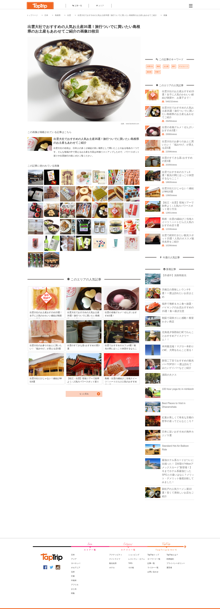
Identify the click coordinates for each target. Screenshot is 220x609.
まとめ (74, 589)
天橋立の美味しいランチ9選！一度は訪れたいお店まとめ (178, 293)
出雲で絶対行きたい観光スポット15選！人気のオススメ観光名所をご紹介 (178, 238)
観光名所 (113, 563)
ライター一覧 (152, 568)
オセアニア (75, 568)
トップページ (32, 15)
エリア (100, 6)
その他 (131, 568)
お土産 (166, 66)
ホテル (112, 568)
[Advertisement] (169, 39)
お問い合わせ (152, 572)
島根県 (58, 15)
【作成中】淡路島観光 (174, 275)
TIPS (130, 563)
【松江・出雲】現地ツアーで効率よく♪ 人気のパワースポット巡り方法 (178, 205)
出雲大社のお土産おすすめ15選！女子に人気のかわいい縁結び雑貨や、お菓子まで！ (178, 94)
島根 (158, 66)
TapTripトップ (153, 555)
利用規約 (170, 559)
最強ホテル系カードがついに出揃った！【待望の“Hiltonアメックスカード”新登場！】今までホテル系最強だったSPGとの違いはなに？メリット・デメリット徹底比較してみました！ (178, 471)
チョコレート (183, 66)
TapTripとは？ (172, 555)
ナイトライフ (114, 559)
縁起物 (149, 72)
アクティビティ (115, 555)
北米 (73, 572)
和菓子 (157, 72)
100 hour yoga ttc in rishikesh (178, 389)
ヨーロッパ (75, 563)
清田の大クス (169, 374)
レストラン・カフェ (136, 559)
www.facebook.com (132, 124)
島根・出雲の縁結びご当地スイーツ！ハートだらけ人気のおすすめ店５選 (178, 222)
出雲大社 (150, 66)
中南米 (74, 580)
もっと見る (84, 394)
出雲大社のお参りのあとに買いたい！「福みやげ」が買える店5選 (178, 144)
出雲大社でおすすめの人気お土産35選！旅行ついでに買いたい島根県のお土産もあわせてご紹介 (117, 15)
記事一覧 (77, 6)
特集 (73, 593)
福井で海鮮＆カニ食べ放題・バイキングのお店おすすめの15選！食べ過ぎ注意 (178, 307)
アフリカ (74, 585)
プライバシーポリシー (176, 563)
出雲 (69, 15)
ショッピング (133, 555)
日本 (46, 15)
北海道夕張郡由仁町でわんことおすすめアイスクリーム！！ (178, 336)
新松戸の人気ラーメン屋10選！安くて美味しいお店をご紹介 (178, 493)
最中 (173, 66)
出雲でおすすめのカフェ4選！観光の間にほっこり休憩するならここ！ (178, 175)
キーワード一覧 (153, 559)
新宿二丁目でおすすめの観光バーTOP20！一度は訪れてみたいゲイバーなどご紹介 (178, 364)
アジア (74, 559)
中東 (73, 576)
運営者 (169, 568)
